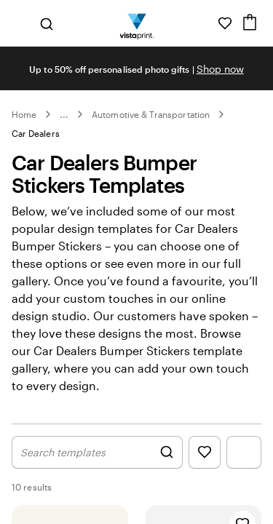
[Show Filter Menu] (243, 452)
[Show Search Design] (97, 452)
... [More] (64, 114)
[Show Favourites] (205, 452)
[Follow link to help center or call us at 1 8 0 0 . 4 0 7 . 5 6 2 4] (204, 23)
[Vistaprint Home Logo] (136, 23)
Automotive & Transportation (151, 114)
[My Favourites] (225, 23)
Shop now (220, 69)
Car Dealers (36, 133)
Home (24, 114)
